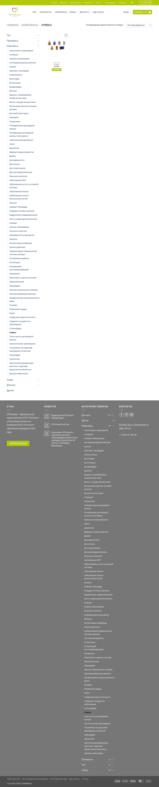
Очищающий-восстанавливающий (19, 268)
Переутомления (16, 281)
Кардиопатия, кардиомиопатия (23, 215)
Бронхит (13, 91)
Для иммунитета (17, 160)
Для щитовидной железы (20, 172)
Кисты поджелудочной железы (23, 219)
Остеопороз (14, 262)
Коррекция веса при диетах (21, 235)
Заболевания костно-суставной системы (23, 186)
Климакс (13, 223)
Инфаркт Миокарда (18, 207)
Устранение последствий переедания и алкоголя (20, 349)
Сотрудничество (58, 779)
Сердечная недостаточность (22, 317)
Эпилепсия (14, 359)
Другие (10, 390)
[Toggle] (38, 35)
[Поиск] (132, 2)
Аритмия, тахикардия (19, 71)
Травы (73, 12)
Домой (54, 3)
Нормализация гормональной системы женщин (23, 252)
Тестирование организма (35, 779)
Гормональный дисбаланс (21, 140)
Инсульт (13, 203)
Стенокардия (15, 328)
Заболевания (75, 3)
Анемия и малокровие (19, 58)
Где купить (98, 12)
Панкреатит (14, 273)
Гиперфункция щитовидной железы (22, 127)
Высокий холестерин (18, 113)
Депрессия (14, 148)
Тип (35, 12)
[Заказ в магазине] (139, 25)
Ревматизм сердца (18, 309)
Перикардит (15, 286)
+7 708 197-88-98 (128, 434)
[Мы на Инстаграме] (146, 3)
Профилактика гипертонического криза (24, 299)
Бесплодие (14, 79)
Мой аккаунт (110, 3)
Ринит (12, 313)
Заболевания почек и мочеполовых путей (19, 197)
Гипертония (14, 121)
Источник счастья (60, 424)
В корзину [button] (56, 69)
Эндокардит (15, 355)
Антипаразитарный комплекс (22, 62)
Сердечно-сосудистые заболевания (19, 323)
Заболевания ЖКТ (17, 180)
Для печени (14, 164)
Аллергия (13, 54)
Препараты (46, 12)
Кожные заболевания (19, 227)
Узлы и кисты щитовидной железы (21, 338)
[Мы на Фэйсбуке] (141, 3)
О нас (99, 2)
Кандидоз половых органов (21, 211)
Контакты (122, 3)
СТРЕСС (56, 64)
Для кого (85, 12)
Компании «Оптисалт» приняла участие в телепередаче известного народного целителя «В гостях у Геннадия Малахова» (64, 439)
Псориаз (13, 305)
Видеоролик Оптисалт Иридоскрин (62, 416)
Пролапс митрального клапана (23, 290)
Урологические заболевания (22, 343)
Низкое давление (17, 247)
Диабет (12, 156)
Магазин (63, 3)
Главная (12, 25)
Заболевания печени (19, 191)
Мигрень (13, 239)
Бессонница (15, 83)
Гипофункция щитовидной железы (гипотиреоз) (21, 134)
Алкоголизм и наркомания (21, 50)
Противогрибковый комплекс (22, 294)
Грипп (12, 144)
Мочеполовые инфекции (20, 243)
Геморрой (13, 117)
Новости (88, 2)
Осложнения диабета (19, 258)
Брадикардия (15, 87)
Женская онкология (18, 176)
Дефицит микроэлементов (21, 152)
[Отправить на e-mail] (150, 3)
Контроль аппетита (18, 231)
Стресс (12, 332)
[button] (126, 12)
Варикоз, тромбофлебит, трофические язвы (20, 96)
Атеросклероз (15, 75)
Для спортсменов (17, 168)
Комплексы (61, 12)
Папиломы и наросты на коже (22, 277)
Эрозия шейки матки (18, 373)
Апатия (12, 67)
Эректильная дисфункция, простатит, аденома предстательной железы (21, 366)
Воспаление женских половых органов (23, 107)
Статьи (84, 779)
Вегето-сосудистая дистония (22, 102)
